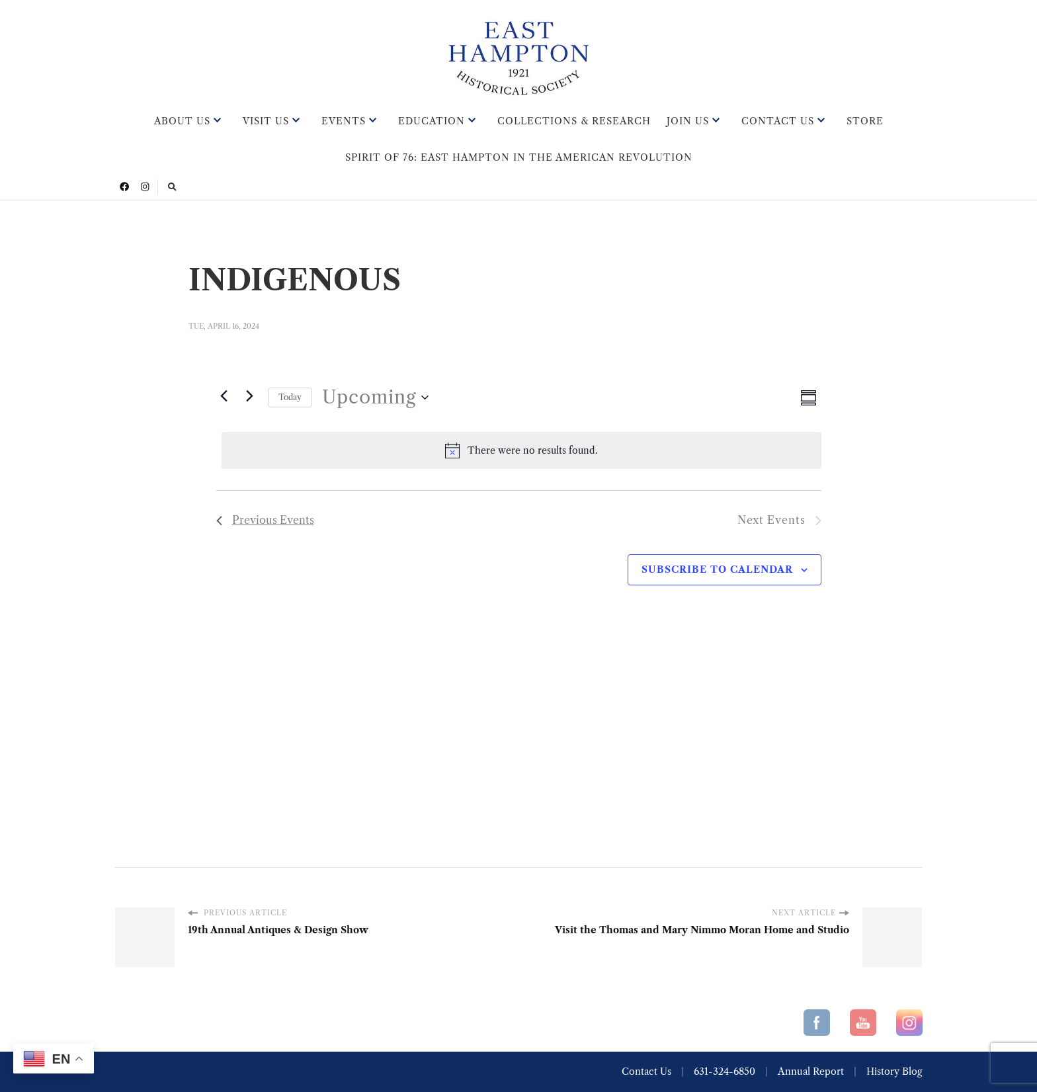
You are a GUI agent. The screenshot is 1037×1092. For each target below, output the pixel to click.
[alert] (521, 450)
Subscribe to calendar (717, 569)
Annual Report (811, 1071)
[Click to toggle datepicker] (375, 397)
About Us (182, 121)
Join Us (688, 121)
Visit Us (266, 121)
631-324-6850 (724, 1071)
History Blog (894, 1071)
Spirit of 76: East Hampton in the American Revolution (518, 157)
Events (343, 121)
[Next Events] (250, 395)
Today (290, 397)
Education (431, 121)
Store (865, 121)
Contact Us (777, 121)
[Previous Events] (224, 395)
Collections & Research (574, 121)
